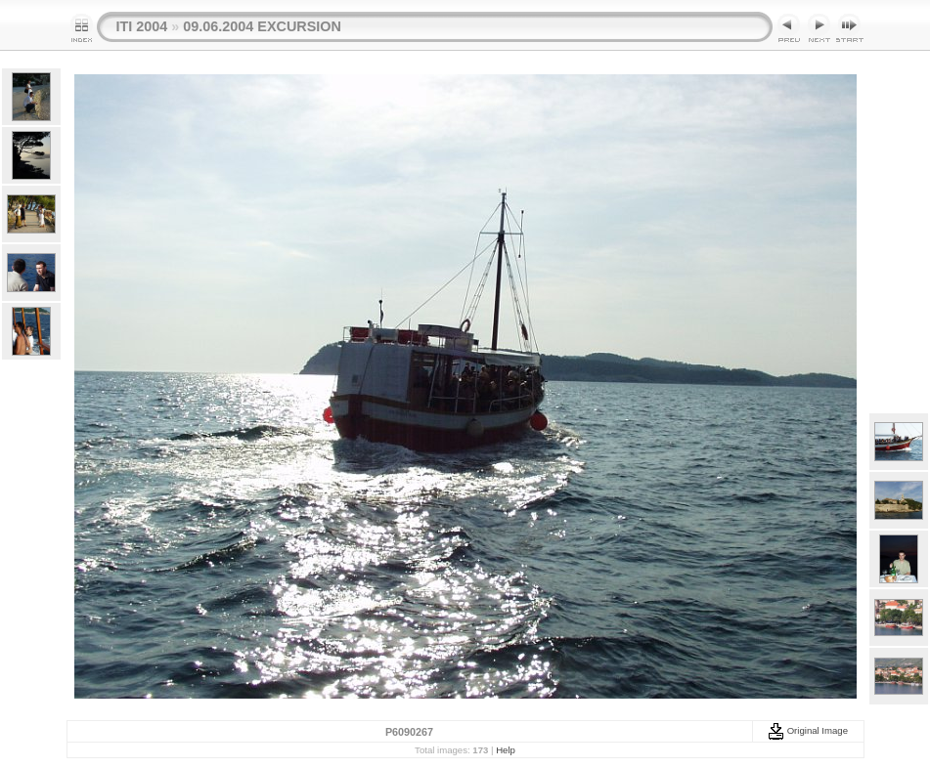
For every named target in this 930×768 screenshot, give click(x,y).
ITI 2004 (142, 26)
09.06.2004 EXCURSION (262, 26)
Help (505, 750)
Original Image (808, 730)
